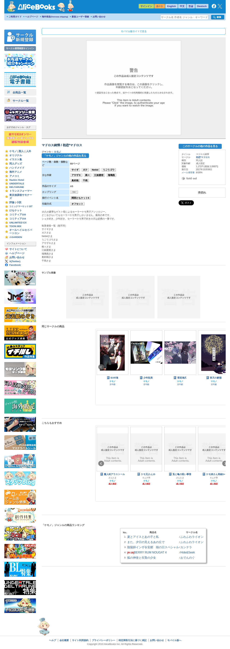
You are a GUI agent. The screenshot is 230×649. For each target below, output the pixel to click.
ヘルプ (52, 640)
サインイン (146, 6)
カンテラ (186, 547)
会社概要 (64, 640)
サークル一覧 (18, 100)
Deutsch (202, 6)
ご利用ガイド (15, 16)
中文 (182, 6)
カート (159, 6)
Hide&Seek (187, 552)
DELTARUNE (16, 187)
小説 (18, 202)
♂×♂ (74, 192)
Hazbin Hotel (16, 180)
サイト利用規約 (80, 640)
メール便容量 (188, 172)
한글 (190, 6)
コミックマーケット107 (20, 206)
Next (225, 367)
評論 (11, 202)
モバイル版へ (174, 640)
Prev (101, 367)
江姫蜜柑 (99, 175)
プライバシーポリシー (103, 640)
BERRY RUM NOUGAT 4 (150, 552)
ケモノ (13, 151)
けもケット (15, 210)
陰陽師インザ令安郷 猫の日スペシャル (153, 547)
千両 (85, 180)
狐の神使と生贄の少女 (141, 557)
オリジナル (15, 155)
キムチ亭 (146, 478)
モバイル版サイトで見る (134, 31)
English (171, 6)
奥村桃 (75, 180)
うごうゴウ (108, 169)
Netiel (95, 169)
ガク (85, 169)
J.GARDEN (15, 237)
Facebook (15, 265)
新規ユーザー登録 (80, 16)
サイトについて (18, 249)
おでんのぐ (187, 557)
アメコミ (14, 176)
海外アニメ (15, 172)
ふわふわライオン (191, 536)
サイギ (75, 169)
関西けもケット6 (80, 198)
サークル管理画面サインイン (20, 48)
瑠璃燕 (111, 175)
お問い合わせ (99, 16)
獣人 (21, 151)
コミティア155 (17, 214)
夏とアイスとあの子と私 (143, 536)
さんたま (112, 478)
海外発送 (55, 16)
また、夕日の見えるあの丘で (146, 542)
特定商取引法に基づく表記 (133, 640)
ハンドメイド (16, 167)
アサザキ (76, 175)
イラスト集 (15, 159)
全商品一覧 (16, 92)
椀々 (87, 175)
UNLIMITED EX (18, 222)
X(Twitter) (14, 261)
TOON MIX (15, 226)
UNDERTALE (16, 183)
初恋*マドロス (203, 157)
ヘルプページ (31, 16)
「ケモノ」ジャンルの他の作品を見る (64, 155)
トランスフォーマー (20, 191)
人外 (28, 151)
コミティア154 (17, 218)
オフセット (77, 203)
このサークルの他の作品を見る (200, 146)
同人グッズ (15, 163)
